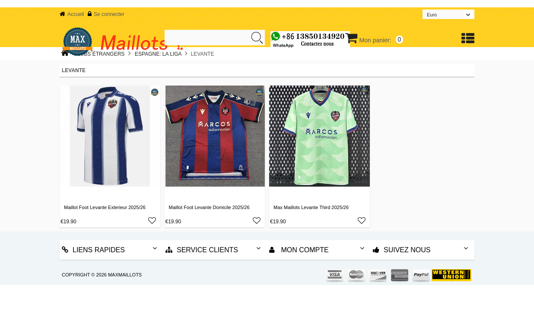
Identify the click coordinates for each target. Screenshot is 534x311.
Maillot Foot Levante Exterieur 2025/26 (105, 207)
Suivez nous (401, 250)
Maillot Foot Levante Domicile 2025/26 (209, 207)
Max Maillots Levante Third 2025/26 (311, 207)
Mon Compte (299, 250)
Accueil (72, 14)
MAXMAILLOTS (125, 274)
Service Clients (201, 250)
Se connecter (106, 14)
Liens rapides (93, 250)
